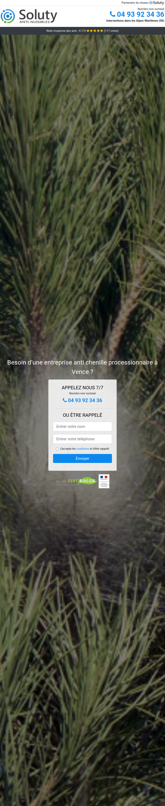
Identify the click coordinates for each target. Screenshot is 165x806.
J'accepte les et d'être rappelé (84, 448)
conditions (82, 448)
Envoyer (82, 458)
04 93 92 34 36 (137, 14)
